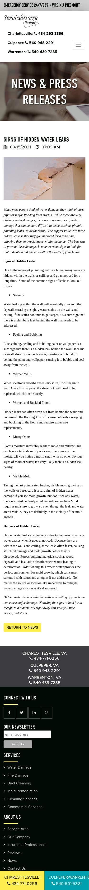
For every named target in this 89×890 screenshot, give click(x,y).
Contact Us (16, 868)
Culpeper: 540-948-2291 (31, 42)
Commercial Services (24, 807)
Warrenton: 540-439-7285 (32, 51)
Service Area (17, 829)
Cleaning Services (22, 799)
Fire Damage (17, 775)
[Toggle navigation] (78, 44)
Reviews (14, 852)
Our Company (18, 837)
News (12, 860)
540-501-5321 (68, 880)
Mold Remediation (22, 791)
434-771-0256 (22, 880)
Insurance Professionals (26, 844)
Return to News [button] (22, 627)
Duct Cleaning (19, 783)
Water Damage (19, 767)
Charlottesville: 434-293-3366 (35, 33)
